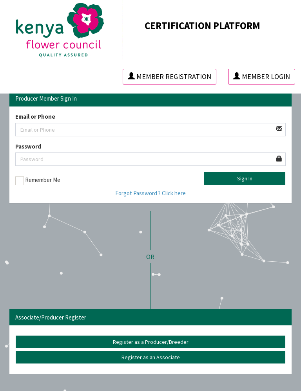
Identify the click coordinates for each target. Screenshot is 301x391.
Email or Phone (35, 116)
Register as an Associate (150, 357)
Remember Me (37, 180)
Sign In (244, 178)
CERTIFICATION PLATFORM (202, 25)
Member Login (261, 76)
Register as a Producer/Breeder (151, 341)
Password (28, 146)
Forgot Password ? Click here (150, 193)
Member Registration (169, 76)
